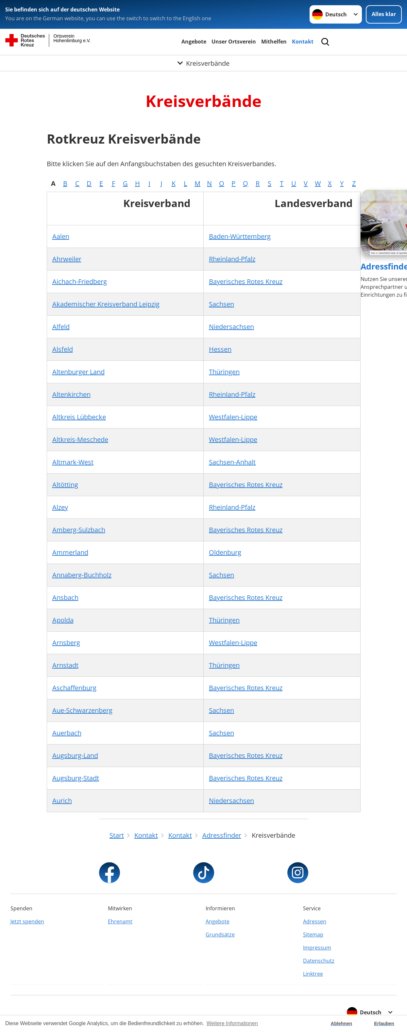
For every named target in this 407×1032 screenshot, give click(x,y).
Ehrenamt (120, 921)
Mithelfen (274, 41)
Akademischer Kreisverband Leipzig (106, 304)
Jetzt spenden (27, 921)
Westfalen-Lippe (233, 416)
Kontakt (303, 41)
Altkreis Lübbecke (79, 416)
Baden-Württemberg (240, 236)
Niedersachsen (231, 326)
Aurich (62, 800)
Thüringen (224, 371)
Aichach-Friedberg (79, 281)
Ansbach (65, 597)
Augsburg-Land (75, 755)
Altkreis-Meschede (80, 439)
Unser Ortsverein (234, 41)
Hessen (220, 349)
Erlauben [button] (384, 1023)
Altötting (65, 484)
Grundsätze (220, 934)
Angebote (193, 41)
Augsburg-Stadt (75, 778)
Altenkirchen (71, 394)
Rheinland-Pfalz (232, 258)
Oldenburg (225, 552)
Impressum (317, 947)
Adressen (314, 921)
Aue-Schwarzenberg (82, 710)
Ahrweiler (66, 258)
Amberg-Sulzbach (78, 529)
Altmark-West (72, 462)
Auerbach (66, 732)
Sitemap (313, 934)
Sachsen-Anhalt (232, 462)
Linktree (313, 973)
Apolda (63, 620)
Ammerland (70, 552)
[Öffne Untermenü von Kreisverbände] (203, 63)
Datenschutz (318, 960)
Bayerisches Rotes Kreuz (245, 281)
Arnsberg (66, 642)
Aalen (60, 236)
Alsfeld (62, 349)
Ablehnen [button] (341, 1023)
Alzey (60, 507)
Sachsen (221, 304)
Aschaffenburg (74, 687)
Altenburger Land (78, 371)
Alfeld (61, 326)
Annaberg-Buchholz (81, 574)
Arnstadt (65, 665)
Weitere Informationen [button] (232, 1023)
